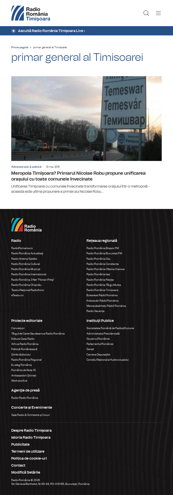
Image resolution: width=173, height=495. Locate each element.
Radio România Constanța (102, 264)
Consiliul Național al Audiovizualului (107, 359)
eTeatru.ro (17, 295)
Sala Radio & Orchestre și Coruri (30, 415)
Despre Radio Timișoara (31, 430)
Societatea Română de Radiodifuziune (110, 328)
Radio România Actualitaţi (27, 253)
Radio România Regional (26, 359)
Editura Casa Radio (22, 338)
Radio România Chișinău (26, 285)
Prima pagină (19, 47)
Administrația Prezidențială (103, 333)
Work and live (19, 380)
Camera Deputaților (98, 354)
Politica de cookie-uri (29, 458)
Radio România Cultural (25, 264)
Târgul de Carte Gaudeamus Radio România (38, 333)
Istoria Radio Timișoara (30, 437)
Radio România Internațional (28, 274)
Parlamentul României (100, 344)
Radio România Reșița (100, 279)
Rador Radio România (24, 397)
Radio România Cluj (98, 258)
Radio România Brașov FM (102, 248)
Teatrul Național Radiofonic (27, 290)
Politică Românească (24, 349)
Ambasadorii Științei (23, 375)
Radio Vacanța (95, 311)
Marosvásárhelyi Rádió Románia (106, 306)
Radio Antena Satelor (24, 258)
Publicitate (20, 444)
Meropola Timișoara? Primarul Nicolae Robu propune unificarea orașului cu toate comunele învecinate (86, 135)
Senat (90, 349)
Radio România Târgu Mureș (103, 285)
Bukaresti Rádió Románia (102, 295)
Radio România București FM (104, 253)
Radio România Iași (98, 274)
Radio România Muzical (25, 269)
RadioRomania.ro (22, 248)
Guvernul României (98, 338)
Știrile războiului (21, 354)
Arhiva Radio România (25, 344)
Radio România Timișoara (102, 290)
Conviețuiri (18, 328)
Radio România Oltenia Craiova (105, 269)
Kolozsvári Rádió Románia (102, 300)
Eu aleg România (21, 365)
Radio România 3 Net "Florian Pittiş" (32, 279)
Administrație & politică (26, 166)
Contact (18, 465)
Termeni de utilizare (27, 451)
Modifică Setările (25, 472)
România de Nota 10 (23, 370)
